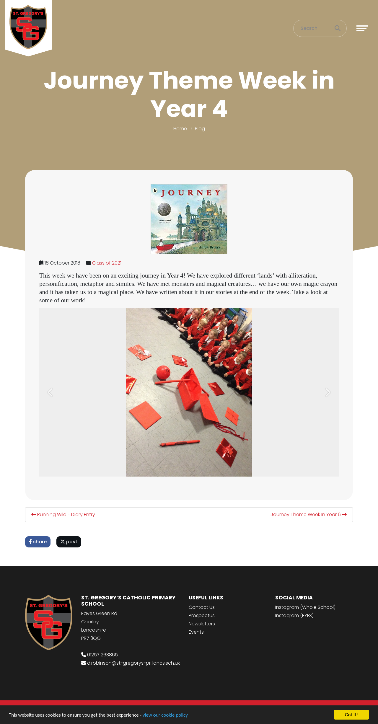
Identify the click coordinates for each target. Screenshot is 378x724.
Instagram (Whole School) (305, 607)
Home (180, 128)
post (68, 541)
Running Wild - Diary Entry (63, 514)
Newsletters (202, 623)
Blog (200, 128)
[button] (50, 392)
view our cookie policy (165, 715)
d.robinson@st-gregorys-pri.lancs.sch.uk (133, 663)
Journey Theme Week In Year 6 (309, 514)
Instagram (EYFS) (294, 615)
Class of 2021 (106, 263)
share (38, 541)
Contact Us (202, 607)
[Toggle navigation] (362, 28)
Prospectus (202, 615)
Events (196, 632)
